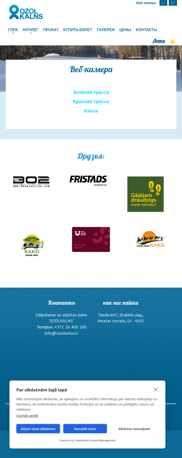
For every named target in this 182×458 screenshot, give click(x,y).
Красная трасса (91, 101)
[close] (155, 389)
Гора (13, 29)
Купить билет (77, 29)
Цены (125, 29)
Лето (164, 40)
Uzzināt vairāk (27, 415)
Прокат (51, 29)
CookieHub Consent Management (95, 440)
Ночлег (30, 29)
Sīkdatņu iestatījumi (134, 429)
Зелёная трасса (91, 92)
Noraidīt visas (85, 429)
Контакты (146, 29)
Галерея (106, 29)
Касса (91, 110)
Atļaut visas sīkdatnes (38, 429)
